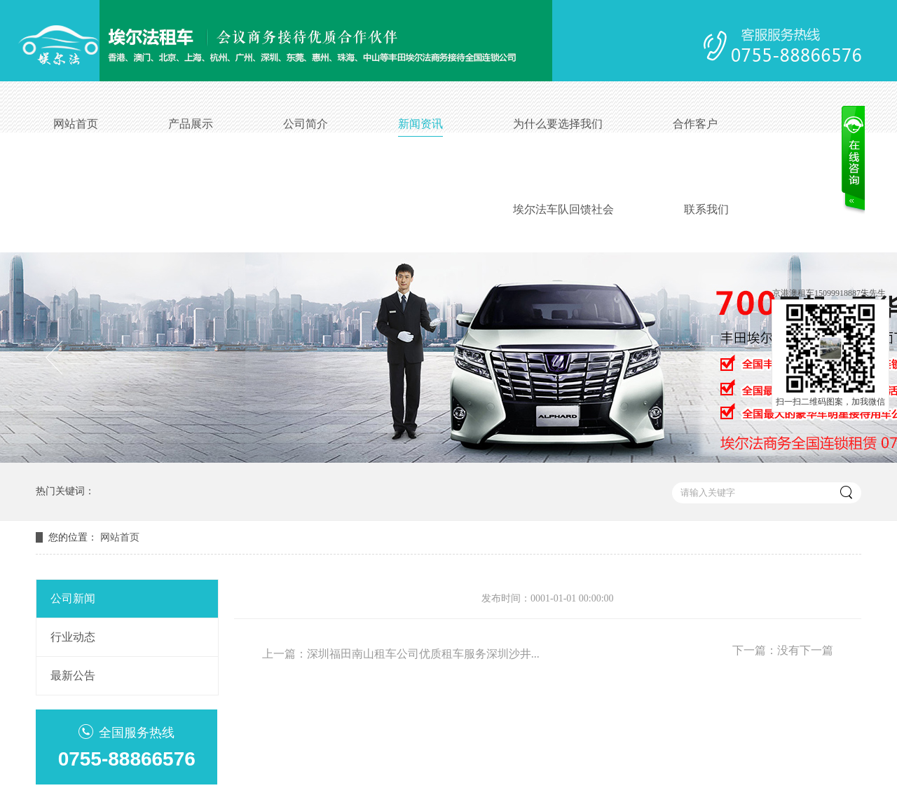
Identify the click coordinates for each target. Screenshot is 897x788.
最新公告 (72, 675)
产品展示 (190, 124)
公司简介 (305, 124)
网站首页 (75, 124)
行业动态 (72, 637)
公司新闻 (72, 598)
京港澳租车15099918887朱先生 (829, 293)
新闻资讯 (420, 124)
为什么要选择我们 (558, 124)
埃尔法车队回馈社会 (563, 209)
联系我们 (706, 209)
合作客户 (695, 124)
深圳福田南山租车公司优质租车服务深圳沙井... (423, 654)
